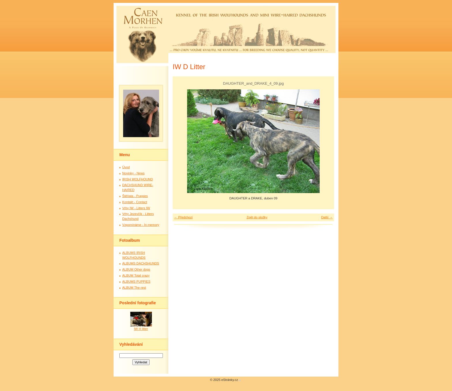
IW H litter (141, 328)
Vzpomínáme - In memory (140, 224)
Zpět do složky (256, 217)
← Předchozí (183, 217)
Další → (327, 217)
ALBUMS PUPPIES (136, 281)
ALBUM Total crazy (136, 275)
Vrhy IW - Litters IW (136, 208)
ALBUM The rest (134, 287)
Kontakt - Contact (134, 202)
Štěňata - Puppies (135, 196)
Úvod (126, 167)
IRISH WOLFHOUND (137, 179)
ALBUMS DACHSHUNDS (140, 263)
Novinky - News (133, 173)
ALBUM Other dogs (136, 269)
